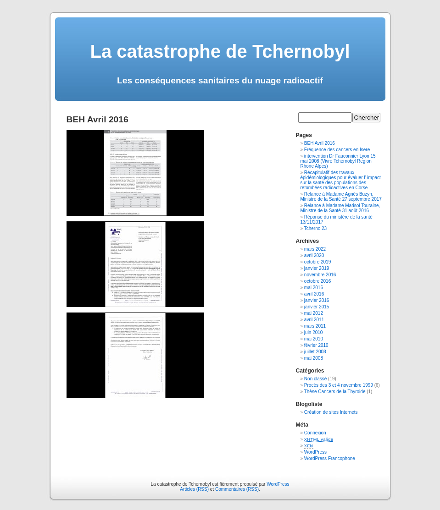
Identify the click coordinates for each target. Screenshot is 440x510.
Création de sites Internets (331, 412)
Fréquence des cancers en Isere (337, 149)
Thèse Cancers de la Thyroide (335, 391)
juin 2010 (313, 332)
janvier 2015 (316, 306)
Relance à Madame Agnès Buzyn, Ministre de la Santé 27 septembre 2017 (341, 197)
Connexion (315, 432)
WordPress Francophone (329, 458)
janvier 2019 (316, 268)
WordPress (315, 452)
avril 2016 (314, 293)
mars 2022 (315, 249)
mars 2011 (315, 326)
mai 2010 (313, 338)
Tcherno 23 (315, 228)
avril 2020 (314, 255)
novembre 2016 (320, 274)
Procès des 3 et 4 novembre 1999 (338, 385)
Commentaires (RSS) (237, 489)
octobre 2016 (317, 281)
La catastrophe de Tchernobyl (220, 51)
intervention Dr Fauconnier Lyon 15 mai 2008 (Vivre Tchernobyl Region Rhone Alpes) (338, 161)
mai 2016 (313, 287)
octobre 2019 (317, 261)
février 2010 (316, 345)
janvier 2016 (316, 300)
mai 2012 (313, 313)
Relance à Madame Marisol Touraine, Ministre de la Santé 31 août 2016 (340, 208)
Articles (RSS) (194, 489)
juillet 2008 (315, 351)
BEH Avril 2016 (319, 143)
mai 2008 (313, 358)
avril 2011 (314, 319)
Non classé (315, 378)
